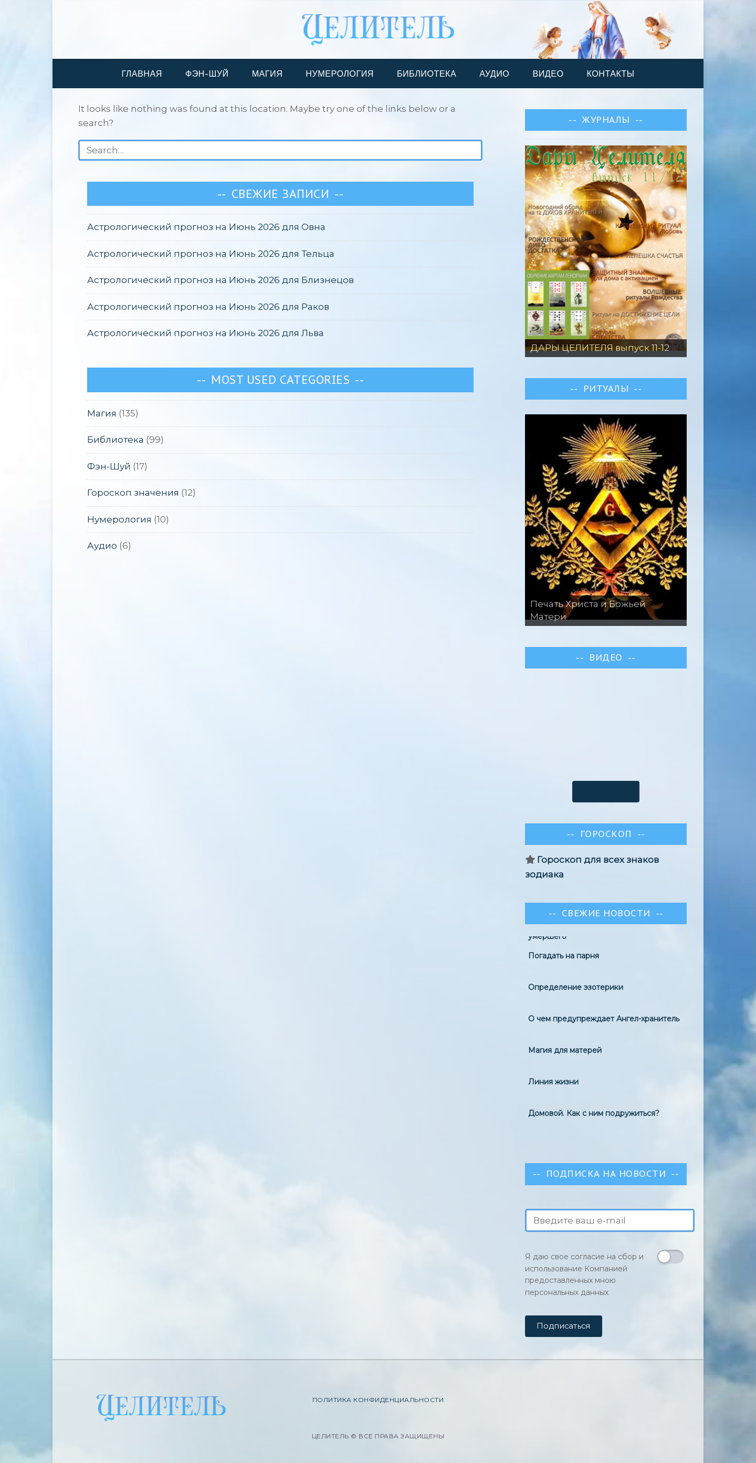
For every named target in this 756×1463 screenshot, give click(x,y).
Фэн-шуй (207, 73)
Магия (267, 73)
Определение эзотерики (575, 990)
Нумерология (340, 73)
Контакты (611, 73)
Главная (141, 73)
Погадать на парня (563, 958)
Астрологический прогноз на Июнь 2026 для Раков (208, 306)
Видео (547, 73)
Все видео (606, 791)
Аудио (494, 73)
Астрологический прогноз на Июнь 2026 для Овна (206, 227)
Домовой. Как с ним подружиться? (593, 1116)
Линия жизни (553, 1084)
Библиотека (426, 73)
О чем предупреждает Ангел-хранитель (603, 1021)
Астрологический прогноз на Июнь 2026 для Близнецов (220, 280)
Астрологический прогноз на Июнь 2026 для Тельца (210, 253)
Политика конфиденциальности (378, 1400)
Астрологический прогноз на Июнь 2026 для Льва (205, 333)
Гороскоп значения (133, 492)
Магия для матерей (565, 1053)
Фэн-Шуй (109, 466)
